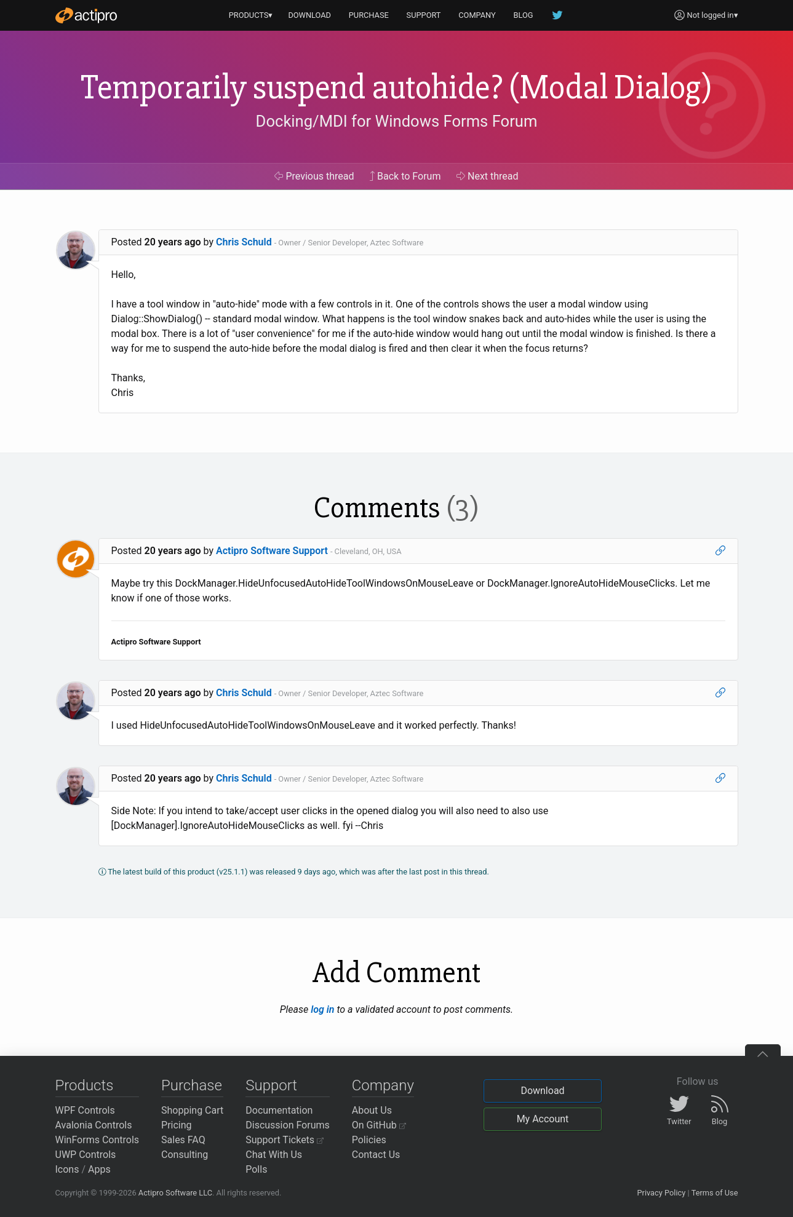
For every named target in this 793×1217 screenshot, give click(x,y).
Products (84, 1085)
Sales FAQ (183, 1140)
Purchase (191, 1085)
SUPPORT (424, 15)
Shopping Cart (192, 1110)
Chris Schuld (244, 242)
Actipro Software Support (272, 551)
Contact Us (376, 1154)
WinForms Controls (97, 1140)
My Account (543, 1119)
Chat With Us (273, 1154)
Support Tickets (284, 1140)
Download (542, 1090)
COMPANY (477, 15)
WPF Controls (85, 1110)
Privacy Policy (661, 1192)
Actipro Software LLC (175, 1192)
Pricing (176, 1125)
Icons (67, 1169)
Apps (99, 1169)
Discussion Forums (287, 1125)
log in (322, 1009)
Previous (314, 176)
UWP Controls (85, 1154)
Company (383, 1085)
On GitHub (379, 1125)
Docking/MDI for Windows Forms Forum (397, 121)
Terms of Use (714, 1192)
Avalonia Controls (93, 1125)
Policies (369, 1140)
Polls (256, 1169)
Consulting (184, 1154)
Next (487, 176)
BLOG (523, 15)
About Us (372, 1110)
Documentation (279, 1110)
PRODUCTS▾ (251, 15)
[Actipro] (86, 15)
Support (271, 1085)
